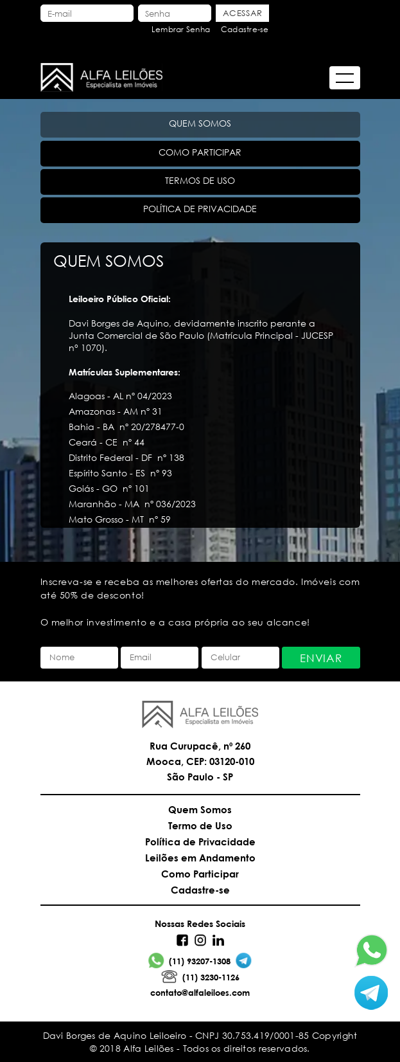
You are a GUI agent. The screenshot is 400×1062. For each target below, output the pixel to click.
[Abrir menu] (344, 77)
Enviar (321, 658)
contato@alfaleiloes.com (200, 992)
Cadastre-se (245, 29)
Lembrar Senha (181, 29)
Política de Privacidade (200, 841)
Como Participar (200, 873)
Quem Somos (200, 809)
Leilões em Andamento (200, 857)
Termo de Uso (200, 825)
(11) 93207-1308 (189, 961)
